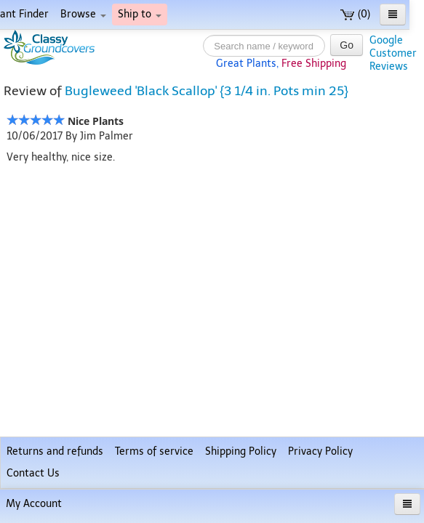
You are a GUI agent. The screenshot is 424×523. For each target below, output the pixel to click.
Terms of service (154, 451)
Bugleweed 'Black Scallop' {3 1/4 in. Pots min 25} (206, 91)
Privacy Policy (320, 451)
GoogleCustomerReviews (393, 53)
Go (346, 45)
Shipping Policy (240, 451)
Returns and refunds (55, 451)
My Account (34, 504)
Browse (83, 14)
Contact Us (33, 473)
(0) (355, 14)
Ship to (139, 14)
